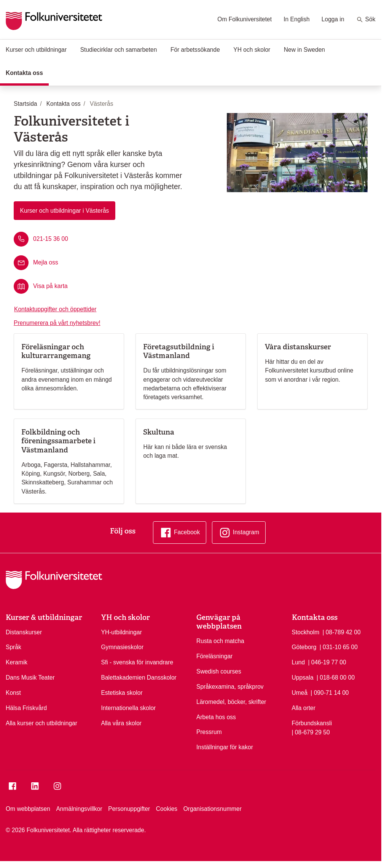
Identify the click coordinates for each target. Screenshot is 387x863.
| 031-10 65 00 (339, 646)
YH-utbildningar (121, 632)
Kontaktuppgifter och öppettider (55, 309)
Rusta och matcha (220, 641)
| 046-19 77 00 (327, 662)
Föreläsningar (214, 656)
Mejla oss (45, 262)
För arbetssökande (195, 49)
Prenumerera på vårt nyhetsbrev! (57, 323)
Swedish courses (218, 671)
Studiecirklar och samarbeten (118, 49)
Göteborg (304, 647)
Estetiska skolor (122, 692)
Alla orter (303, 708)
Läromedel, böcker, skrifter (231, 702)
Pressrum (209, 732)
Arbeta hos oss (216, 717)
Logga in (333, 19)
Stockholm (306, 632)
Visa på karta (50, 286)
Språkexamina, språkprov (230, 686)
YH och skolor (251, 49)
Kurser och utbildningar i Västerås (64, 210)
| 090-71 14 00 (330, 692)
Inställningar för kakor (224, 747)
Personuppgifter (129, 809)
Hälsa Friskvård (26, 708)
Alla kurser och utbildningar (41, 723)
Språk (13, 647)
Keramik (16, 662)
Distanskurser (24, 632)
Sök (366, 20)
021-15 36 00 (50, 238)
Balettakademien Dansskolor (139, 677)
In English (296, 19)
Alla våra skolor (121, 723)
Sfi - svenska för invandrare (137, 662)
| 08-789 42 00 (341, 631)
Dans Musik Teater (30, 677)
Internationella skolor (128, 708)
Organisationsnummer (212, 809)
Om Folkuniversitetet (244, 19)
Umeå (300, 692)
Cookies (166, 809)
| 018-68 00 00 (336, 677)
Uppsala (303, 677)
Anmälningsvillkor (79, 809)
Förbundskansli (312, 723)
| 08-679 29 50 (311, 732)
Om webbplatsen (28, 809)
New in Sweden (304, 49)
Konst (13, 692)
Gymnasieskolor (122, 647)
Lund (298, 662)
